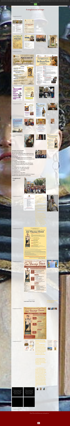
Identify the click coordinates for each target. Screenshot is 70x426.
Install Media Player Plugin (29, 301)
